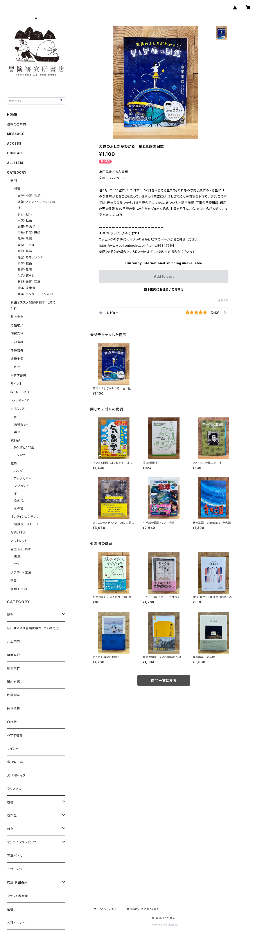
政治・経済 (25, 251)
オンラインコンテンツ (25, 516)
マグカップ (21, 486)
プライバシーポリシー (107, 909)
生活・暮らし (26, 275)
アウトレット (19, 541)
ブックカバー (23, 478)
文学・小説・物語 (29, 196)
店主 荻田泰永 (21, 549)
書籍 (17, 556)
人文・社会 (25, 220)
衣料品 (15, 440)
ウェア (18, 564)
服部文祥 (17, 333)
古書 (14, 417)
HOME (12, 114)
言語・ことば (26, 245)
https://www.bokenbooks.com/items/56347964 (136, 245)
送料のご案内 (16, 124)
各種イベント (20, 589)
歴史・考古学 (27, 226)
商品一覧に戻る (163, 680)
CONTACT (15, 153)
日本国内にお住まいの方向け (163, 289)
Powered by (164, 925)
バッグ (18, 471)
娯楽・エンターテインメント (36, 294)
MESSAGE (15, 134)
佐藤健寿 (17, 350)
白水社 (15, 367)
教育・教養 (25, 269)
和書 (17, 188)
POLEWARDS (24, 447)
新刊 (14, 181)
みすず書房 (18, 375)
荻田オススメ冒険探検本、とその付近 (33, 628)
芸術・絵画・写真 (29, 282)
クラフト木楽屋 (21, 572)
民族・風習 (25, 239)
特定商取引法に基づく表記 (143, 909)
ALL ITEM (15, 163)
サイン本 (16, 383)
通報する (223, 300)
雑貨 (14, 463)
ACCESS (14, 143)
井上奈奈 (17, 317)
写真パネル (18, 532)
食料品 (19, 501)
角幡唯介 (17, 325)
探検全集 (17, 358)
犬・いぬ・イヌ (20, 400)
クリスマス (18, 408)
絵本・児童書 (27, 288)
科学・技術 (25, 263)
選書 (14, 580)
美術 (17, 432)
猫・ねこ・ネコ (20, 392)
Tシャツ (19, 455)
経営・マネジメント (30, 257)
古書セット (21, 424)
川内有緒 (17, 342)
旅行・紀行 (25, 214)
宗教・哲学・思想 (29, 232)
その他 (18, 508)
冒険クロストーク (26, 524)
